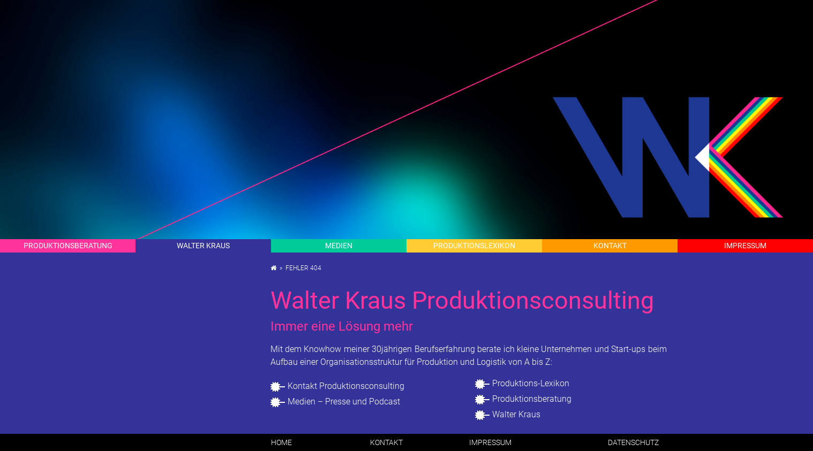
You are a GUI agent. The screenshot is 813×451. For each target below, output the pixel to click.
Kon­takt (610, 245)
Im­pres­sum (745, 245)
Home (281, 442)
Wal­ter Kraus (203, 245)
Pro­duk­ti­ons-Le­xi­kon (530, 383)
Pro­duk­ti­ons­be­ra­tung (531, 399)
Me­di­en (338, 245)
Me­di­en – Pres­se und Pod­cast (344, 401)
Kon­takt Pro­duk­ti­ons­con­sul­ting (346, 386)
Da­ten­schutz (633, 442)
